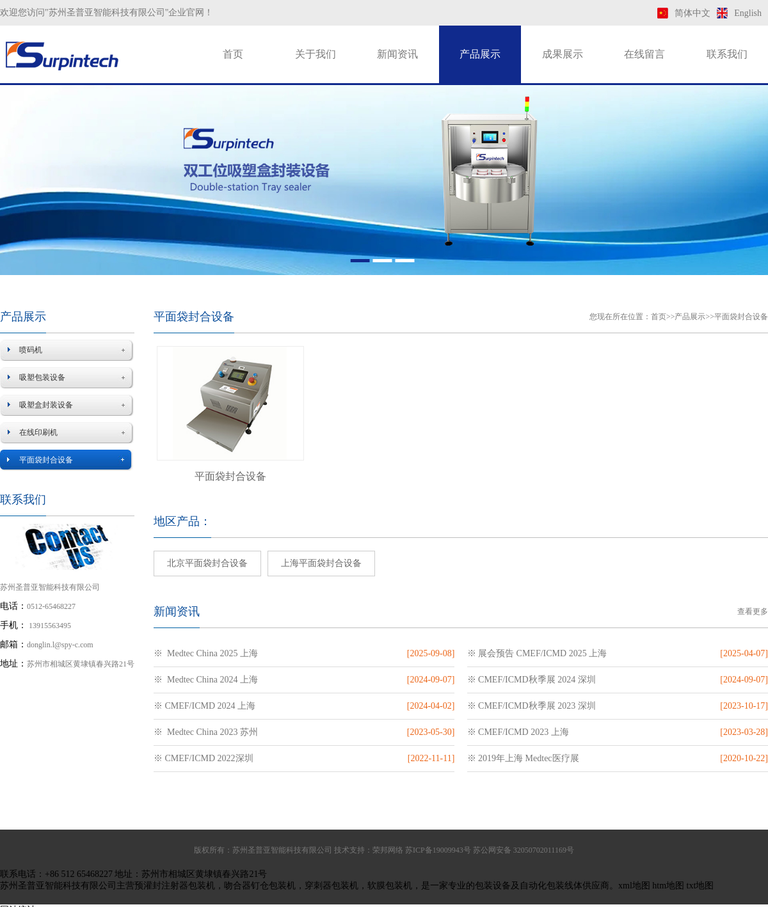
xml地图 (634, 885)
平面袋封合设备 (46, 459)
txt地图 (700, 885)
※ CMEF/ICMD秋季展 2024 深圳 (531, 679)
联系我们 (727, 54)
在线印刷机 (38, 432)
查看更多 (752, 611)
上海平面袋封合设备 (321, 563)
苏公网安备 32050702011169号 (523, 850)
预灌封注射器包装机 (174, 885)
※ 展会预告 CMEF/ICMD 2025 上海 (537, 653)
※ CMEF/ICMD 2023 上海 (518, 732)
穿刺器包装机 (331, 885)
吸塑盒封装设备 (46, 404)
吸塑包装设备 (42, 377)
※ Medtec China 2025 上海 (206, 653)
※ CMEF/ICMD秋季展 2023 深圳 (531, 706)
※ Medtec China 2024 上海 (206, 679)
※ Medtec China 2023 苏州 (206, 732)
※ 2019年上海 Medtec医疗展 (523, 758)
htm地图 (668, 885)
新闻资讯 (397, 54)
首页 (233, 54)
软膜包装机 (389, 885)
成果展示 (562, 54)
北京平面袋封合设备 (207, 563)
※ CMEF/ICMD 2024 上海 (204, 706)
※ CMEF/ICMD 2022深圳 (203, 758)
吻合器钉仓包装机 (260, 885)
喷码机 (30, 349)
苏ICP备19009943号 (438, 850)
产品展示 (480, 54)
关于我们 (315, 54)
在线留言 (644, 54)
